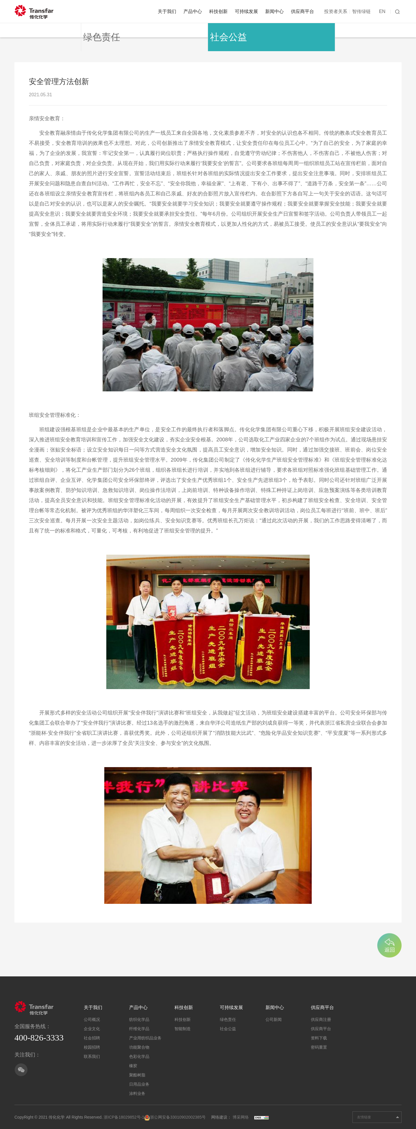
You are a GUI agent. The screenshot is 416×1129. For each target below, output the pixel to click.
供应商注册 (321, 1017)
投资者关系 (335, 11)
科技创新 (218, 11)
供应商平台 (302, 11)
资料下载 (319, 1036)
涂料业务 (137, 1091)
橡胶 (133, 1063)
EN (382, 11)
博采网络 (241, 1115)
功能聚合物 (139, 1045)
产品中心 (192, 11)
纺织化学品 (139, 1017)
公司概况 (92, 1017)
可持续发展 (246, 11)
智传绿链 (361, 11)
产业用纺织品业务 (145, 1036)
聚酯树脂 (137, 1073)
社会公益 (220, 30)
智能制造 (182, 1026)
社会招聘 (92, 1036)
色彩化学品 (139, 1054)
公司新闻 (273, 1017)
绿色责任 (94, 30)
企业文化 (92, 1026)
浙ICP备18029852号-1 (124, 1115)
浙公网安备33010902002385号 (175, 1115)
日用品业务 (139, 1082)
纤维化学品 (139, 1026)
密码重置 (319, 1045)
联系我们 (92, 1054)
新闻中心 (274, 11)
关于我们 (167, 11)
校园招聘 (92, 1045)
